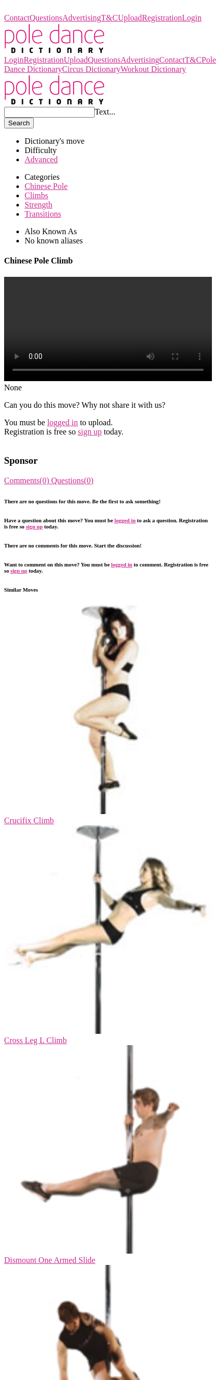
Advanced (41, 159)
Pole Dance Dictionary (41, 8)
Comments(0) (27, 480)
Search (19, 123)
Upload (130, 17)
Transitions (43, 214)
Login (192, 17)
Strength (38, 204)
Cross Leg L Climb (35, 1040)
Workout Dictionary (153, 69)
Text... (105, 111)
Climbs (36, 195)
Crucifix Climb (29, 820)
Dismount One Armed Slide (49, 1260)
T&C (109, 17)
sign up (90, 431)
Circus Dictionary (91, 69)
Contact (17, 17)
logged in (62, 422)
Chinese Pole (46, 186)
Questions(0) (72, 480)
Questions (46, 17)
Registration (162, 17)
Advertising (81, 17)
